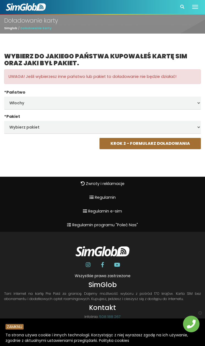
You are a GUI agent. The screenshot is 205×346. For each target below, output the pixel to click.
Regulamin (103, 197)
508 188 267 (110, 316)
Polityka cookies (114, 340)
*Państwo (14, 92)
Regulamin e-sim (102, 211)
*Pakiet (12, 116)
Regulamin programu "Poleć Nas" (102, 225)
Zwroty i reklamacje (102, 183)
